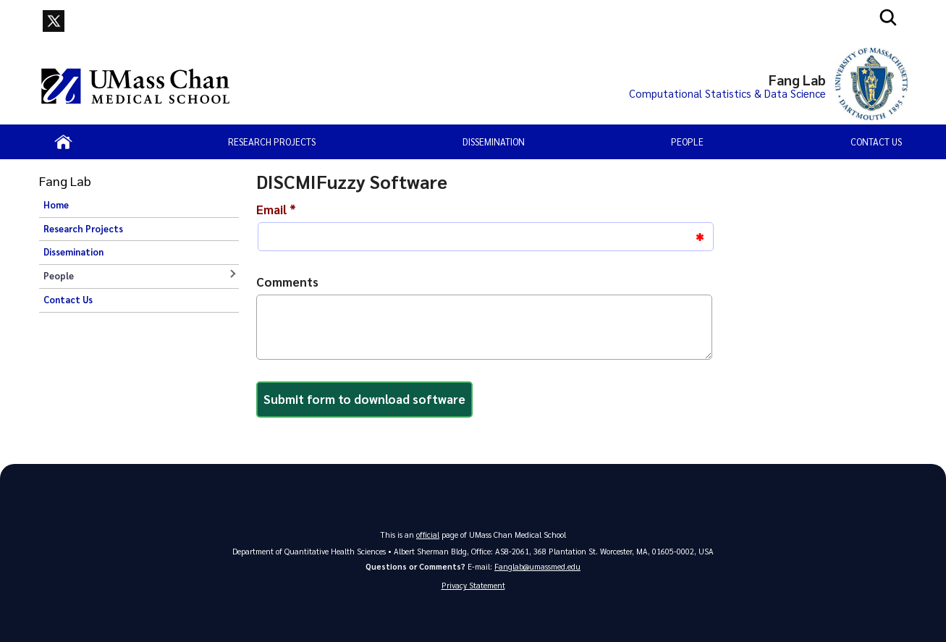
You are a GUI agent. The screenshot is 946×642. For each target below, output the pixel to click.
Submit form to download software (364, 399)
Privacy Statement (473, 585)
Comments (287, 282)
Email (276, 209)
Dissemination (494, 141)
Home (56, 205)
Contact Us (876, 141)
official (427, 534)
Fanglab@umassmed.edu (537, 566)
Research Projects (272, 141)
